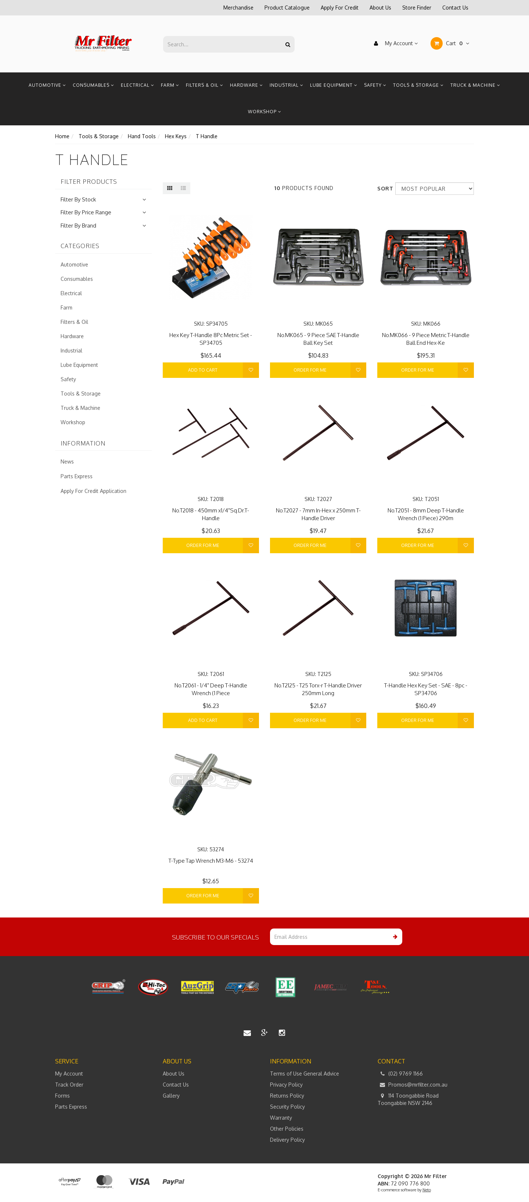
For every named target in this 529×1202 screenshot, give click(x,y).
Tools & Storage (418, 85)
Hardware (246, 85)
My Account (394, 43)
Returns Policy (287, 1095)
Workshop (264, 111)
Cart (450, 43)
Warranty (281, 1118)
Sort (383, 188)
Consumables (93, 85)
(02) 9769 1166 (400, 1073)
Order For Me (310, 370)
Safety (375, 85)
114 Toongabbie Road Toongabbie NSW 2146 (408, 1099)
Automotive (47, 85)
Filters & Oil (204, 85)
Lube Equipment (333, 85)
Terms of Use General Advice (304, 1073)
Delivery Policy (287, 1140)
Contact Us (455, 7)
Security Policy (287, 1106)
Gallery (171, 1095)
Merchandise (238, 7)
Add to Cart (202, 370)
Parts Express (77, 476)
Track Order (69, 1084)
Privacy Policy (286, 1084)
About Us (380, 7)
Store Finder (416, 7)
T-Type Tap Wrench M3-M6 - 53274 (211, 860)
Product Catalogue (287, 7)
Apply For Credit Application (93, 491)
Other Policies (286, 1129)
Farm (170, 85)
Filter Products (89, 182)
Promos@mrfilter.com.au (412, 1084)
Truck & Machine (475, 85)
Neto (426, 1189)
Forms (62, 1095)
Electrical (137, 85)
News (67, 461)
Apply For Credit (340, 7)
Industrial (286, 85)
